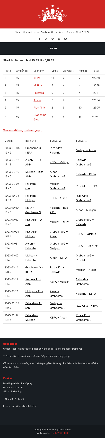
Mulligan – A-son (86, 150)
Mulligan (38, 85)
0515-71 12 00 (16, 398)
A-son (37, 100)
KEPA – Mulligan (59, 162)
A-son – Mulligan (86, 210)
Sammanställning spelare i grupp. (22, 130)
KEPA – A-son (58, 198)
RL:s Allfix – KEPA (87, 186)
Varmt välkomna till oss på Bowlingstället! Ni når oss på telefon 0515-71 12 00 (52, 32)
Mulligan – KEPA (59, 222)
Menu (52, 48)
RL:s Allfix (39, 107)
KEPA (37, 78)
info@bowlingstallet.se (24, 406)
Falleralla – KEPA (86, 174)
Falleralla (39, 92)
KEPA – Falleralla (86, 234)
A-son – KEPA (58, 257)
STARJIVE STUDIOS (60, 433)
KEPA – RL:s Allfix (87, 245)
